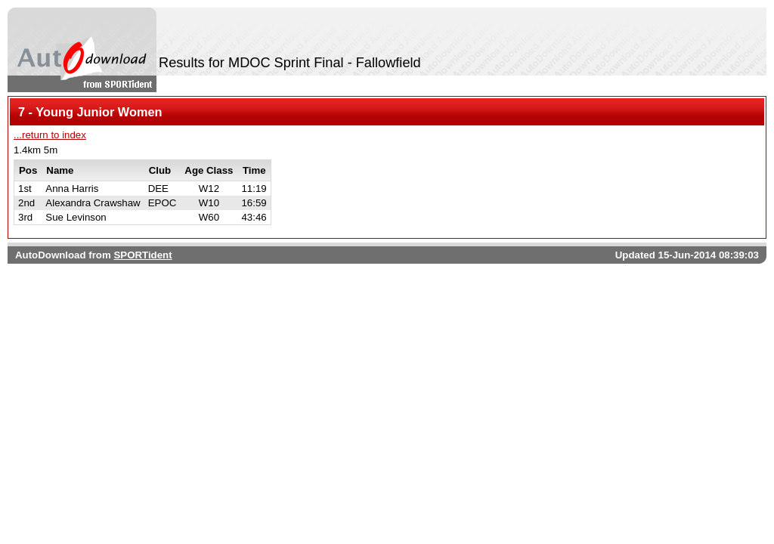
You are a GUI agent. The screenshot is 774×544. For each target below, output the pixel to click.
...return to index (50, 135)
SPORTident (142, 255)
